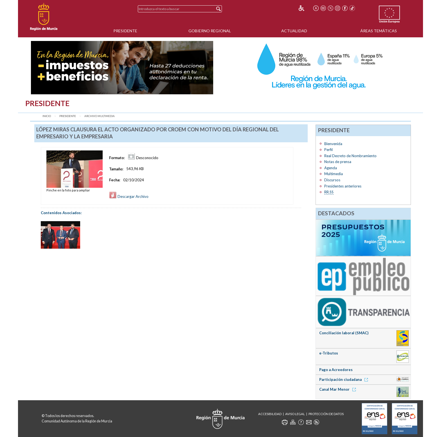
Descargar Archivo (128, 196)
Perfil (328, 149)
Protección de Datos (326, 414)
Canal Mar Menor (338, 389)
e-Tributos (328, 353)
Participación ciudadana (344, 379)
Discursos (332, 180)
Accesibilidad (270, 414)
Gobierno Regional (209, 30)
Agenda (330, 168)
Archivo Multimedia (99, 116)
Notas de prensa (337, 161)
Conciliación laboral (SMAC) (343, 333)
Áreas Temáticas (378, 30)
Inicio (46, 116)
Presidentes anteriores (342, 186)
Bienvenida (333, 143)
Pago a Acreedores (336, 369)
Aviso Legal (295, 414)
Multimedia (333, 173)
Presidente (125, 30)
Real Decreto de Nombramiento (350, 156)
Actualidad (294, 30)
